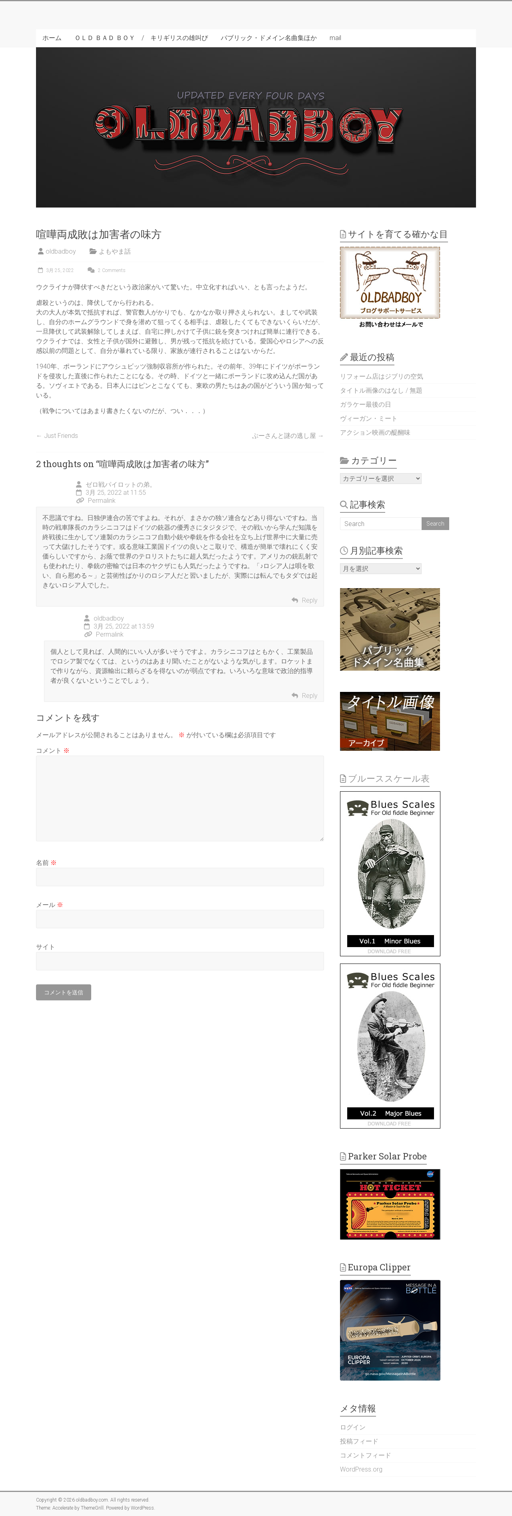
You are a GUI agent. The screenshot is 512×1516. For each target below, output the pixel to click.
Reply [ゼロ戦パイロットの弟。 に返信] (310, 600)
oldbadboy (61, 251)
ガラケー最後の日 (365, 404)
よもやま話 (115, 251)
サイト (45, 947)
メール (49, 905)
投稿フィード (359, 1441)
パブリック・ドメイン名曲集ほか (269, 38)
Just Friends (57, 435)
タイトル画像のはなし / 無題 (381, 390)
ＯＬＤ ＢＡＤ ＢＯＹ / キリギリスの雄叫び (141, 38)
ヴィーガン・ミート (369, 418)
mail (335, 38)
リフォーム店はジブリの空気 (381, 376)
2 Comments (106, 270)
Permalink (96, 500)
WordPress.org (361, 1469)
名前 (46, 863)
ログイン (353, 1427)
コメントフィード (365, 1455)
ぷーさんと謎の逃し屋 (288, 435)
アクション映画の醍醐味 (375, 432)
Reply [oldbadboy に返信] (310, 696)
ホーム (52, 38)
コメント (53, 750)
